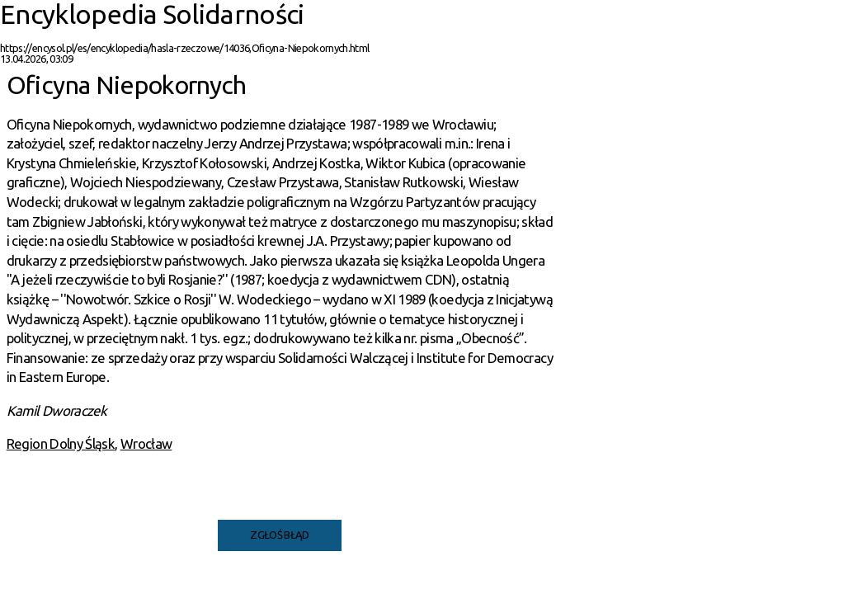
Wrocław (146, 443)
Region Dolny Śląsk (61, 443)
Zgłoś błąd (279, 534)
